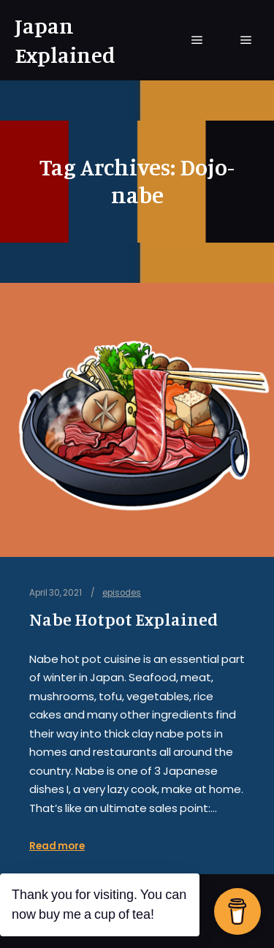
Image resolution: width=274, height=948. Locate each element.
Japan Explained (65, 40)
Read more (57, 846)
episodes (121, 593)
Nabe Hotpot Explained (123, 619)
